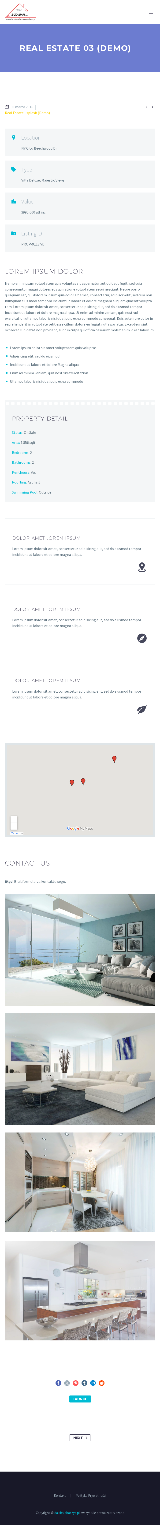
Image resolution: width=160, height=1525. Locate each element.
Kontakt (60, 1495)
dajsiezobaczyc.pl (67, 1513)
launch (80, 1399)
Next (81, 1438)
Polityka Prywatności (91, 1495)
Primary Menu (151, 12)
